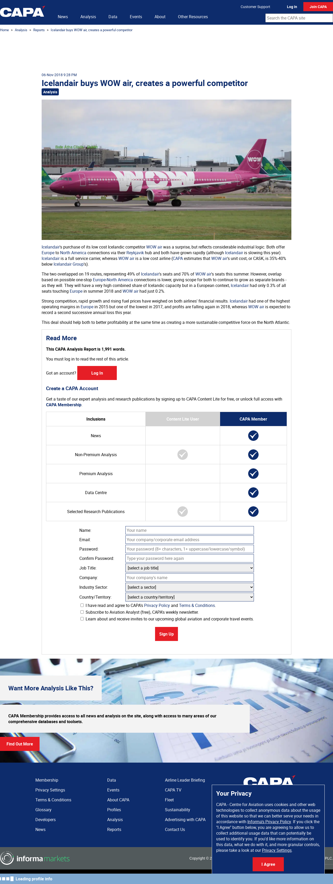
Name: (85, 530)
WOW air (154, 247)
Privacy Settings (277, 850)
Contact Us (175, 829)
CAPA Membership (63, 405)
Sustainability (177, 810)
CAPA (178, 258)
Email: (85, 539)
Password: (89, 549)
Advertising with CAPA (185, 819)
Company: (88, 577)
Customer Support (255, 6)
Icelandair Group (69, 264)
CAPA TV (173, 790)
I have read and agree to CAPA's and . (148, 605)
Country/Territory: (95, 597)
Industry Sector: (93, 587)
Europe (48, 253)
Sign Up (166, 634)
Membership (46, 780)
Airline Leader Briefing (185, 780)
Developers (45, 819)
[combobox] (299, 18)
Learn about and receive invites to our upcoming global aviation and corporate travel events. (167, 619)
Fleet (169, 800)
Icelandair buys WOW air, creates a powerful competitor (91, 30)
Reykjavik (135, 253)
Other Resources (193, 16)
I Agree (268, 864)
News (63, 16)
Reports (39, 30)
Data (112, 16)
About (160, 16)
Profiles (114, 810)
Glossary (43, 810)
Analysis (88, 16)
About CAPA (118, 800)
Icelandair (51, 247)
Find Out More (20, 744)
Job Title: (88, 568)
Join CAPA (318, 6)
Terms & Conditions (197, 605)
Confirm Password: (96, 558)
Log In (292, 6)
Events (136, 16)
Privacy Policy (157, 605)
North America (73, 253)
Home (4, 30)
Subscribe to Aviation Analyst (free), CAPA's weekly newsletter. (139, 612)
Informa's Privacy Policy (269, 821)
